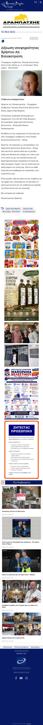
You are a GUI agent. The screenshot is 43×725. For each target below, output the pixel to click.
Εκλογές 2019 (27, 208)
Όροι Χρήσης (35, 647)
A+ (31, 38)
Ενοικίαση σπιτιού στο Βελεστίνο (13, 511)
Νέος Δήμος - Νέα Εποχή (11, 211)
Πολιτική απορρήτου (21, 647)
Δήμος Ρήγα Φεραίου (13, 208)
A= (37, 38)
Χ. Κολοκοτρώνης (29, 211)
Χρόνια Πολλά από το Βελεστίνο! (13, 638)
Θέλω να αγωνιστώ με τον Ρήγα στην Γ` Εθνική (18, 575)
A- (34, 38)
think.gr (29, 723)
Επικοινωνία (7, 647)
